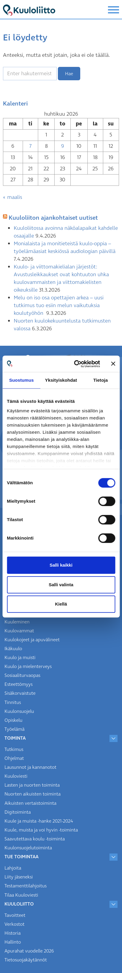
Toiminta (15, 738)
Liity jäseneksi (18, 877)
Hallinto (12, 942)
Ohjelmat (14, 758)
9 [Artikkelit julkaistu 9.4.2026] (62, 146)
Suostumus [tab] (21, 380)
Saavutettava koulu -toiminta (34, 839)
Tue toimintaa (21, 856)
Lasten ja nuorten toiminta (32, 785)
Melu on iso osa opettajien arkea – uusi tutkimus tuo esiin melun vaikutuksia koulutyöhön (59, 305)
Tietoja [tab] (100, 380)
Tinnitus (12, 702)
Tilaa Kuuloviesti (21, 895)
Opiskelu (13, 720)
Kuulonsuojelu (19, 711)
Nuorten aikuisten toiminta (32, 794)
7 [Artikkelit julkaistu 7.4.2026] (30, 146)
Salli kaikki (61, 565)
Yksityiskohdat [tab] (61, 380)
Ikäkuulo (13, 648)
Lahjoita (12, 868)
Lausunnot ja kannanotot (30, 767)
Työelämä (14, 729)
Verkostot (14, 924)
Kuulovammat (19, 631)
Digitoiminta (17, 812)
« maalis (12, 197)
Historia (12, 933)
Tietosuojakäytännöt (25, 960)
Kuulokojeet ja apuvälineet (32, 639)
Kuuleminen (17, 622)
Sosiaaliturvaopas (22, 675)
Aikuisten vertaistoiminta (30, 803)
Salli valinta (61, 584)
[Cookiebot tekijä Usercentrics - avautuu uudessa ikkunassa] (75, 364)
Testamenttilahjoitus (25, 886)
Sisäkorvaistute (19, 693)
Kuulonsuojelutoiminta (28, 848)
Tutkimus (13, 749)
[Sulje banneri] (113, 364)
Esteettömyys (18, 684)
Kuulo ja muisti (19, 657)
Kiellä (61, 603)
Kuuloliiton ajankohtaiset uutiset (53, 218)
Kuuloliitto (19, 904)
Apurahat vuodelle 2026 (29, 951)
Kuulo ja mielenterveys (28, 666)
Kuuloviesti (15, 776)
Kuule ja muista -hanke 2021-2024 (38, 821)
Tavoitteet (14, 915)
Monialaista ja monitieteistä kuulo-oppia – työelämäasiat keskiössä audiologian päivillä (64, 247)
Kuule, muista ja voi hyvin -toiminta (41, 830)
